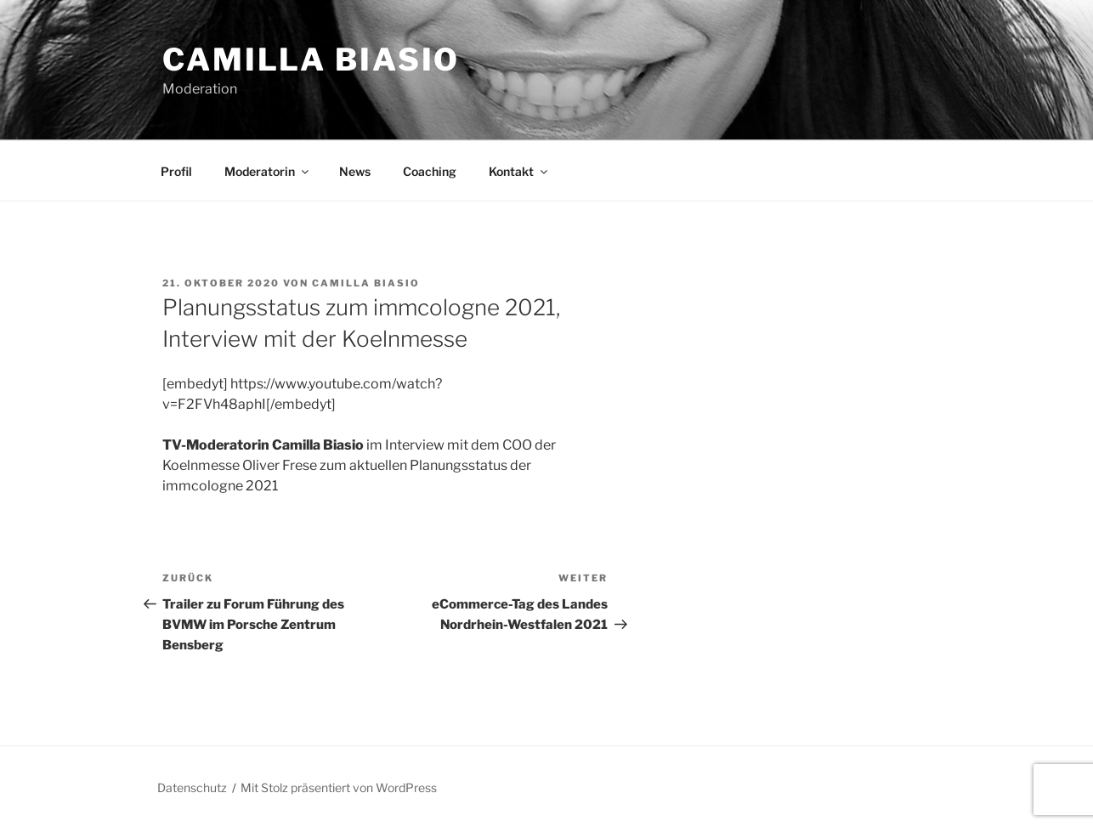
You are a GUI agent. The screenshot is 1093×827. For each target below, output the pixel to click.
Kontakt (519, 171)
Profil (176, 171)
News (355, 171)
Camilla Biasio (311, 59)
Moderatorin (267, 171)
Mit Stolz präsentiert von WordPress (339, 787)
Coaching (429, 171)
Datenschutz (192, 787)
